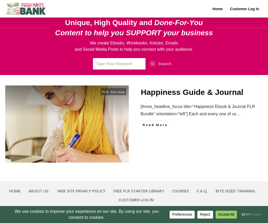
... (239, 114)
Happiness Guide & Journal (192, 92)
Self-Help (118, 92)
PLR (105, 92)
